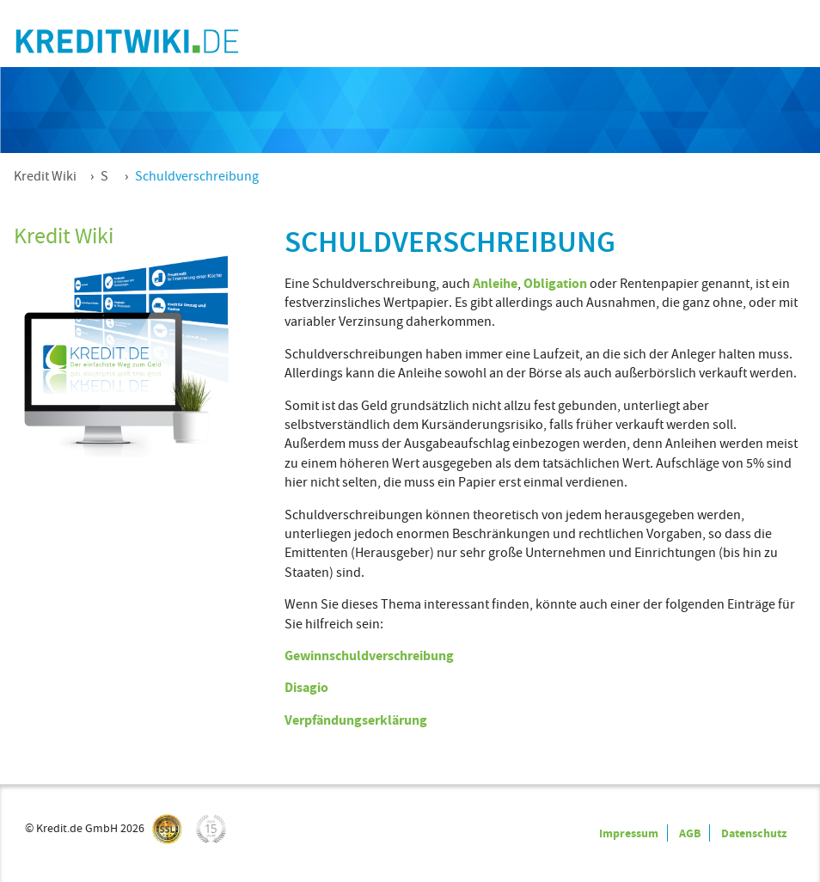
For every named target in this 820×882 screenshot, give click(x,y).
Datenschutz (753, 833)
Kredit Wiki (45, 176)
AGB (690, 833)
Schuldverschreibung (197, 176)
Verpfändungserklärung (356, 720)
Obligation (555, 283)
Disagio (306, 687)
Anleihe (495, 283)
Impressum (628, 833)
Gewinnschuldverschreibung (369, 655)
